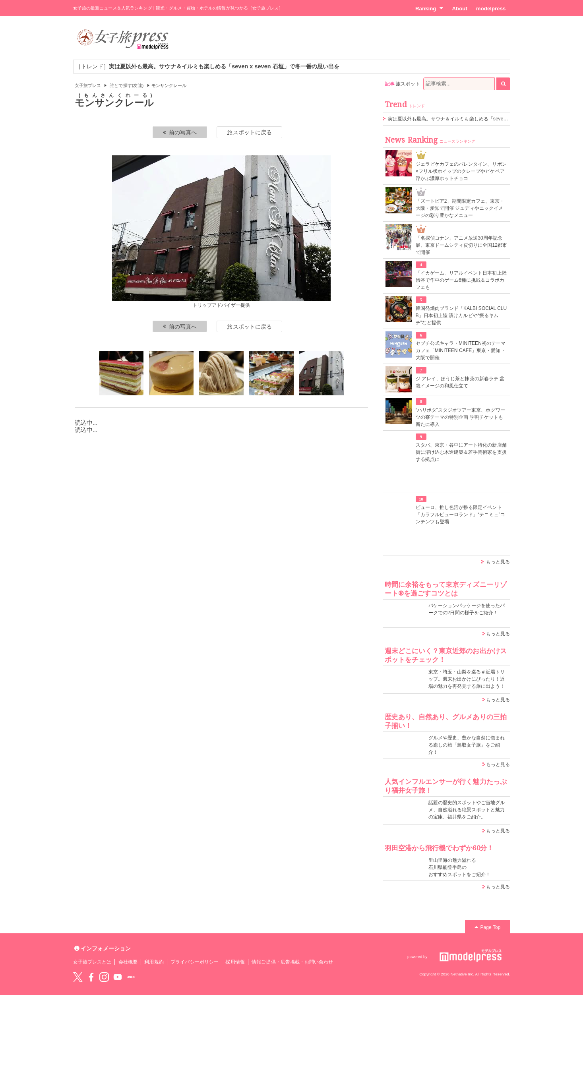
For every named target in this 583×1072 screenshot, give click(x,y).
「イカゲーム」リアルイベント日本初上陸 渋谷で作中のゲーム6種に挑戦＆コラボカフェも (461, 280)
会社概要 (128, 962)
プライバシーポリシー (194, 962)
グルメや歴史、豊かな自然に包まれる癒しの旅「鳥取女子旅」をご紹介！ (466, 745)
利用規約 (153, 962)
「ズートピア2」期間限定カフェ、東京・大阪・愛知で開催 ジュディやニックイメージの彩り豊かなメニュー (460, 208)
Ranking (429, 8)
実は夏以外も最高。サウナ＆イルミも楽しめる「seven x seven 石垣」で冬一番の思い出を (485, 119)
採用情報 (234, 962)
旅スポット (408, 84)
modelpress (491, 9)
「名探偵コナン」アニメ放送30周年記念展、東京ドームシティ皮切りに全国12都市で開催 (461, 245)
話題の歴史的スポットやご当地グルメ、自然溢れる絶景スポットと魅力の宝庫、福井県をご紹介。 (466, 810)
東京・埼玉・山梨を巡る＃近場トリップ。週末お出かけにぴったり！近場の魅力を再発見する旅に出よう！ (466, 679)
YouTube (117, 977)
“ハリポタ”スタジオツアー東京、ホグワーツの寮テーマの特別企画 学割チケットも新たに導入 (460, 417)
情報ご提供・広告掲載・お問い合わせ (292, 962)
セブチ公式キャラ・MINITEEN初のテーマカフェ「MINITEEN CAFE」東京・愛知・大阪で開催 (461, 350)
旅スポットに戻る (249, 132)
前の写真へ (180, 132)
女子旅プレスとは (92, 962)
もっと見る (498, 562)
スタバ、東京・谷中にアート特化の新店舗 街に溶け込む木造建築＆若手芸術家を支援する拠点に (461, 452)
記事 (390, 84)
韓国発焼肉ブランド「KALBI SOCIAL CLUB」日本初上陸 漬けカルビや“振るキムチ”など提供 (461, 315)
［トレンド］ (208, 66)
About (459, 9)
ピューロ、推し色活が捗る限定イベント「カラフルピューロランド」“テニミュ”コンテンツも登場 (460, 514)
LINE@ (131, 977)
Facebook (91, 977)
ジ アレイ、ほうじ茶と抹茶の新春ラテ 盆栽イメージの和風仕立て (460, 382)
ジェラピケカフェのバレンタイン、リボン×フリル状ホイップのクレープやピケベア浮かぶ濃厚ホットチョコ (461, 171)
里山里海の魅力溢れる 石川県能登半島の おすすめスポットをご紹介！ (459, 867)
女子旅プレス (88, 85)
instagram (104, 977)
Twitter (78, 977)
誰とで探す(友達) (126, 85)
